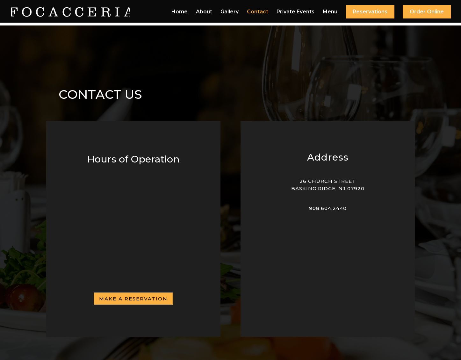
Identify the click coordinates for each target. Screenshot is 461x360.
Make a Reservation (133, 299)
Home (179, 12)
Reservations (370, 12)
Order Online (427, 12)
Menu (330, 12)
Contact (257, 12)
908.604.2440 (328, 208)
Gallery (229, 12)
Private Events (295, 12)
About (204, 12)
